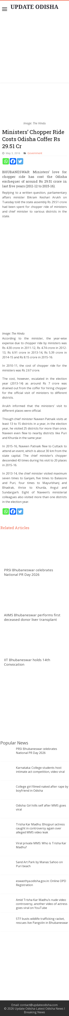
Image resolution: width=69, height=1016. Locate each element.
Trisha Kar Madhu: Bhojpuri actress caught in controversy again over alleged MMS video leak (40, 828)
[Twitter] (20, 161)
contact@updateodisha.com (39, 1005)
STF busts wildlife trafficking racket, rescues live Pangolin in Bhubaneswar (42, 921)
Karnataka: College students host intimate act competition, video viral (40, 770)
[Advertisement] (34, 49)
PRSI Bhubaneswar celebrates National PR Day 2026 (28, 572)
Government (34, 153)
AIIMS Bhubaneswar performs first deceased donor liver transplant (32, 617)
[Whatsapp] (6, 161)
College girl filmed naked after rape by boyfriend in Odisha (42, 789)
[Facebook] (13, 161)
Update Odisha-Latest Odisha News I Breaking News (40, 1010)
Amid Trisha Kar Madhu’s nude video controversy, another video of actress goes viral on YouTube (41, 904)
